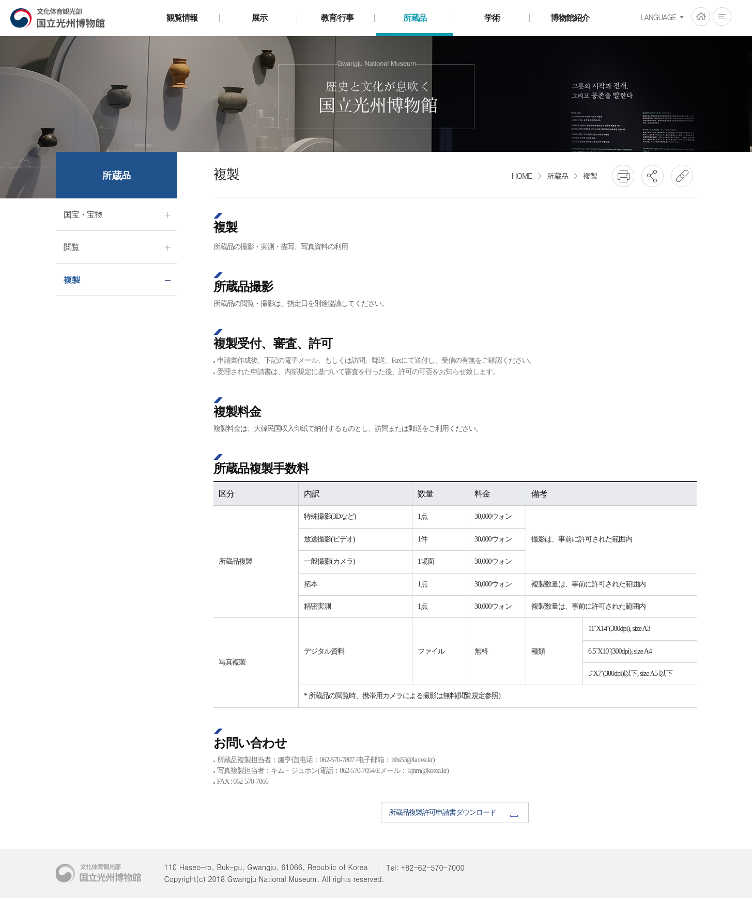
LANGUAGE (658, 17)
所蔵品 (558, 175)
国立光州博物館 (57, 17)
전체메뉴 (722, 16)
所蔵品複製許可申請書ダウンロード (453, 813)
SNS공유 (652, 176)
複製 (590, 175)
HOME (701, 16)
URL (682, 176)
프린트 (623, 176)
